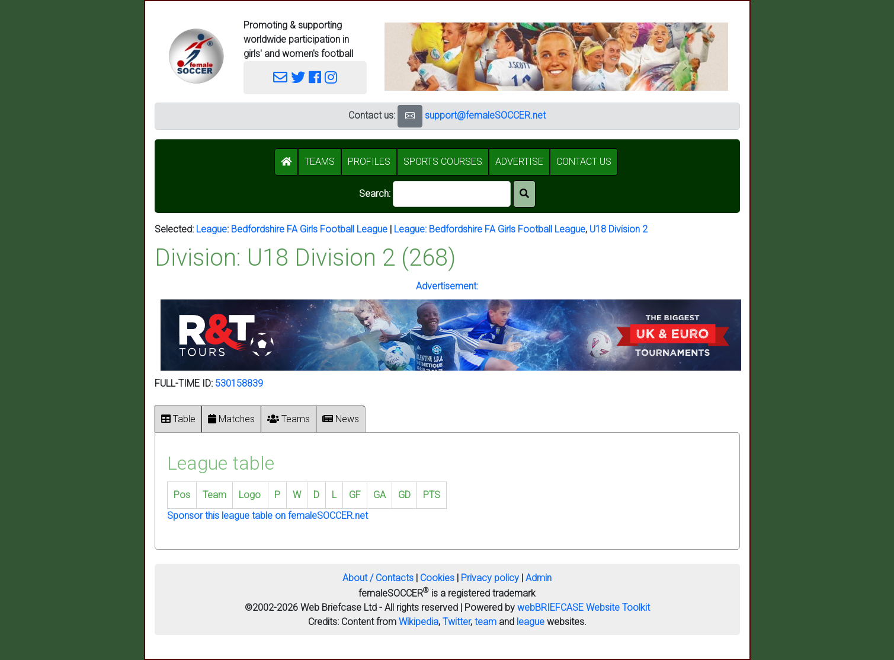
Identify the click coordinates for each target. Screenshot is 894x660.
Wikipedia (418, 621)
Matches (231, 419)
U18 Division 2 (618, 229)
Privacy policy (490, 578)
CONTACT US (583, 161)
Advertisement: (447, 286)
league (530, 621)
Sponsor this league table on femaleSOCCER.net (267, 515)
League (211, 229)
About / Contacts (378, 578)
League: (411, 229)
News (340, 419)
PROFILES (369, 161)
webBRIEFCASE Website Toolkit (583, 607)
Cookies (437, 578)
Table (178, 419)
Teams (288, 419)
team (485, 621)
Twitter (456, 621)
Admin (538, 578)
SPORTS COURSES (442, 161)
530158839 (239, 383)
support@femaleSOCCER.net (485, 115)
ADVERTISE (519, 161)
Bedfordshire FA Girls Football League (309, 229)
